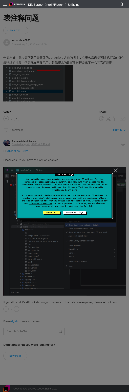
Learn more (71, 190)
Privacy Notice (57, 200)
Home (17, 4)
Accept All (52, 212)
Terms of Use (83, 200)
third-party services (40, 203)
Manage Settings (74, 212)
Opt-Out (88, 206)
